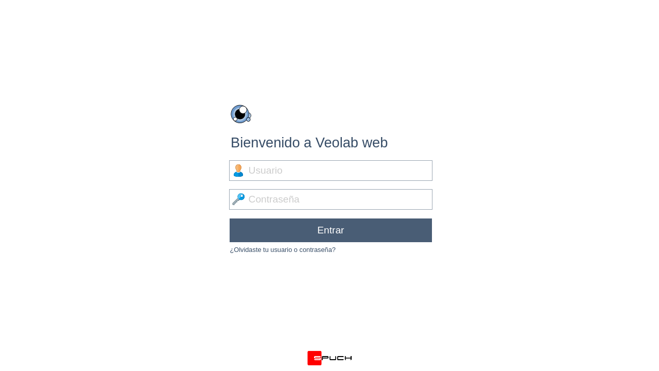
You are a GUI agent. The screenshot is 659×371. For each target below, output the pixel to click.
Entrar (330, 230)
